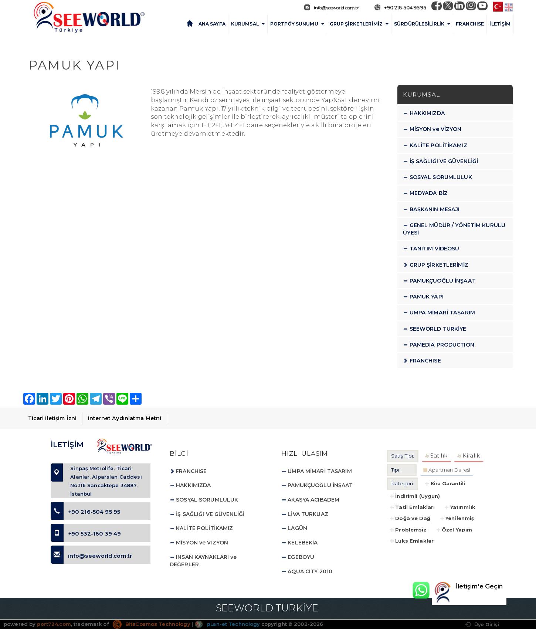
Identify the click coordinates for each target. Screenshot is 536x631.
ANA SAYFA (212, 23)
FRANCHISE (470, 23)
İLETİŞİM (499, 23)
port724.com (54, 625)
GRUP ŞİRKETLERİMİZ (359, 23)
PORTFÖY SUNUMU (297, 23)
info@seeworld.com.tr (327, 7)
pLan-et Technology (228, 625)
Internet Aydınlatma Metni (124, 418)
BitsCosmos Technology (151, 625)
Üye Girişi (482, 626)
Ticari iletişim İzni (52, 418)
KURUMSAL (248, 23)
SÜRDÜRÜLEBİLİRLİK (422, 23)
